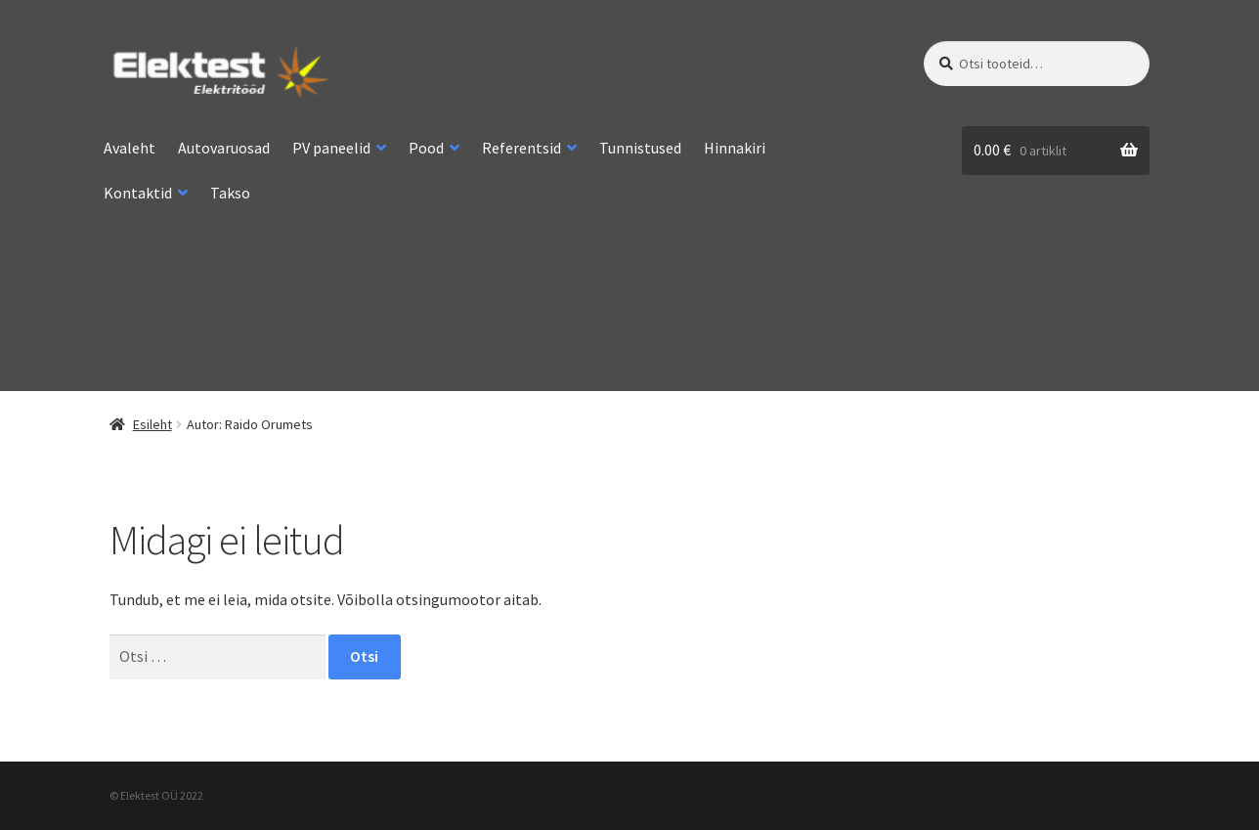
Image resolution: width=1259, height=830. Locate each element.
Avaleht (129, 147)
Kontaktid (138, 192)
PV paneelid (331, 147)
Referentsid (521, 147)
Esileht (152, 424)
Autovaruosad (224, 147)
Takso (230, 192)
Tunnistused (640, 147)
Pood (426, 147)
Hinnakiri (734, 147)
